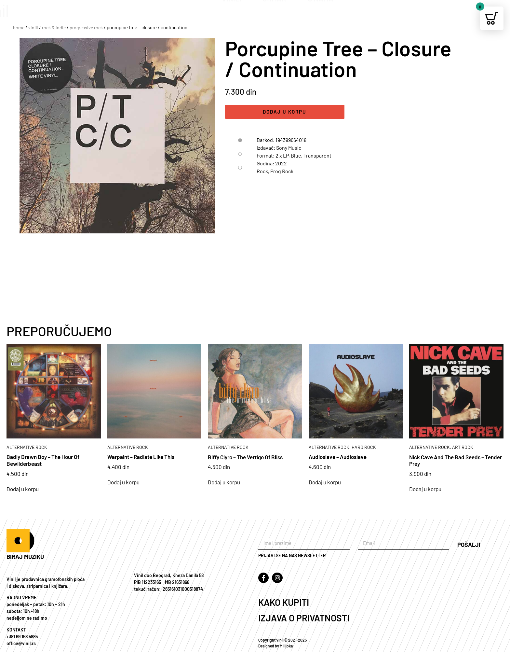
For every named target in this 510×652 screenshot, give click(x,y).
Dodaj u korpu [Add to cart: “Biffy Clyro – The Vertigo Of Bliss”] (224, 482)
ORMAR (278, 13)
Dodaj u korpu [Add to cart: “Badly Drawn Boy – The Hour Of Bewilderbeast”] (23, 489)
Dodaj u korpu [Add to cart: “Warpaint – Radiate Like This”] (123, 482)
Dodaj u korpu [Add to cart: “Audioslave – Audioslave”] (325, 482)
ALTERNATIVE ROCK (27, 447)
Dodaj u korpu (285, 112)
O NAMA (325, 13)
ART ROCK (462, 447)
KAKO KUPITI (283, 602)
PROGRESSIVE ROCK (86, 27)
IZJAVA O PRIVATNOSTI (303, 617)
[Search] (207, 9)
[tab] (239, 141)
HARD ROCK (364, 447)
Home (18, 27)
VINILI (236, 13)
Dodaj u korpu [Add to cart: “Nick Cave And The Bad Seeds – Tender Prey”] (425, 489)
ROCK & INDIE (54, 27)
